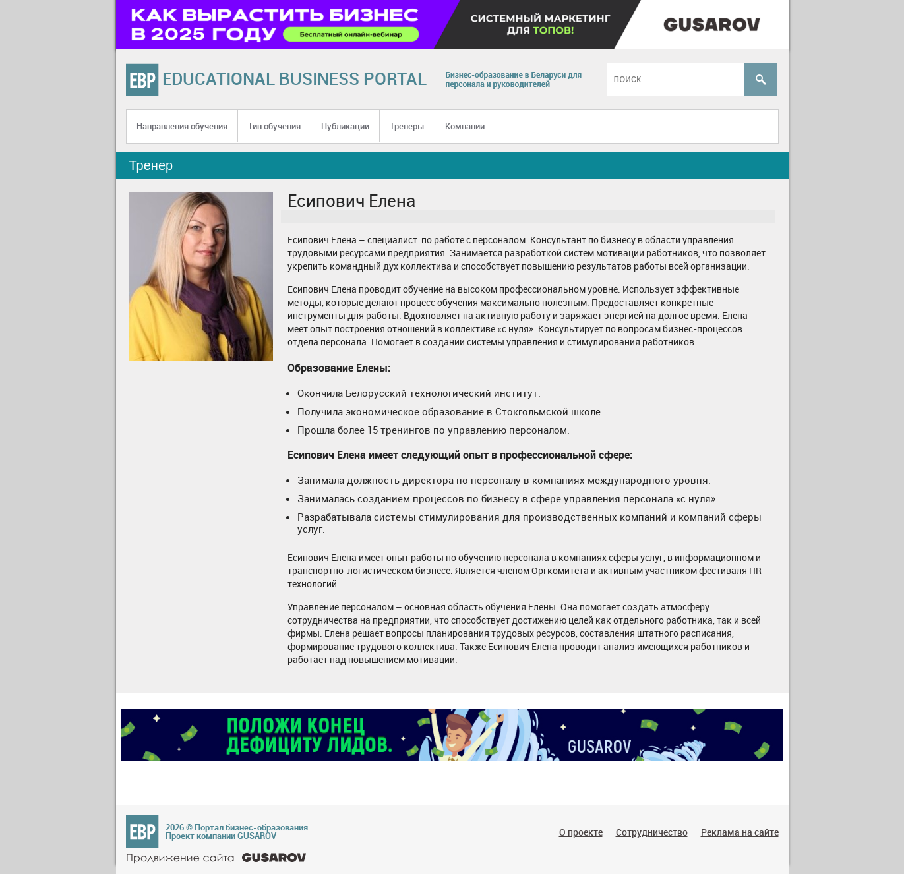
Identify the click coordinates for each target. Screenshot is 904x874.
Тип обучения (274, 126)
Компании (465, 126)
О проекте (581, 832)
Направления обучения (181, 126)
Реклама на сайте (740, 832)
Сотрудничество (652, 832)
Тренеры (407, 126)
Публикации (345, 126)
